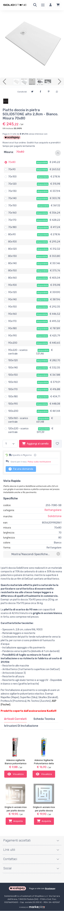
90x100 (12, 285)
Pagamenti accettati (17, 840)
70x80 (12, 162)
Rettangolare (53, 510)
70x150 (12, 205)
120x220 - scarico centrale (18, 430)
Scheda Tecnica (44, 719)
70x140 (12, 198)
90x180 (12, 328)
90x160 (12, 314)
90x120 (12, 292)
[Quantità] (10, 444)
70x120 (12, 183)
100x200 (13, 411)
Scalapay (50, 888)
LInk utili (9, 850)
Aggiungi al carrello (35, 443)
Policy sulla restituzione (39, 461)
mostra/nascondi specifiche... (35, 554)
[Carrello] (58, 5)
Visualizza (16, 774)
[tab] (15, 719)
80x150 (12, 270)
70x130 (12, 191)
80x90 (12, 234)
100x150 (13, 374)
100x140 (13, 367)
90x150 (12, 306)
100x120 (13, 360)
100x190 (13, 403)
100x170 (13, 389)
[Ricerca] (35, 5)
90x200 (12, 342)
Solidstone (54, 516)
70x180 (12, 227)
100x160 (13, 382)
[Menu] (42, 5)
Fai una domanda (21, 468)
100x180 (13, 396)
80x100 (12, 241)
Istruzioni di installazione (21, 725)
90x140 (12, 299)
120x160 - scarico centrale (18, 420)
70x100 (12, 176)
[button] (32, 153)
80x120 (12, 248)
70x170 (12, 220)
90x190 (12, 335)
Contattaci (10, 859)
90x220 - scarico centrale (17, 352)
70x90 (12, 169)
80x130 (12, 256)
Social (7, 868)
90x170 (12, 321)
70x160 (12, 212)
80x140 (12, 263)
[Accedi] (50, 5)
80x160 (12, 277)
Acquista (16, 821)
